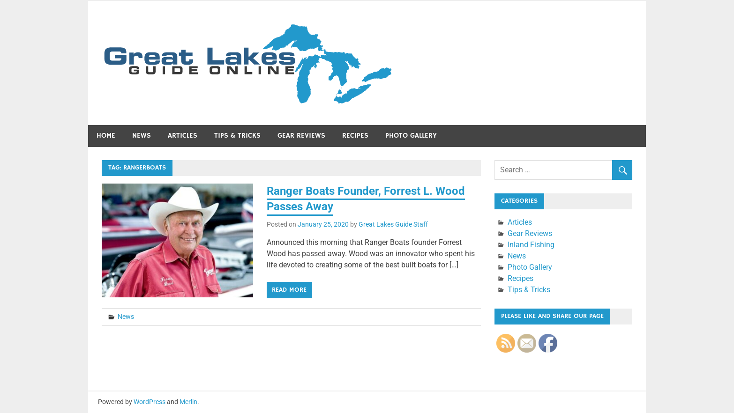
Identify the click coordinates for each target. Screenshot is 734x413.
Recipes (355, 135)
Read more (289, 290)
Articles (182, 135)
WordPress (149, 402)
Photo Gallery (411, 135)
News (141, 135)
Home (106, 135)
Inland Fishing (531, 244)
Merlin (188, 402)
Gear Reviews (301, 135)
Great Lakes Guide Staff (393, 224)
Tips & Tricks (237, 135)
